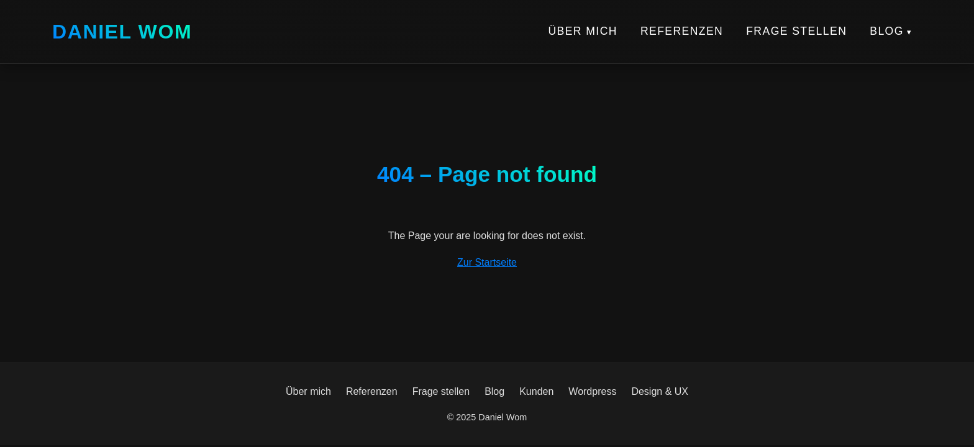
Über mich (582, 31)
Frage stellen (796, 31)
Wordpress (592, 391)
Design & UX (659, 391)
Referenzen (681, 31)
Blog (887, 31)
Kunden (536, 391)
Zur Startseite (487, 262)
